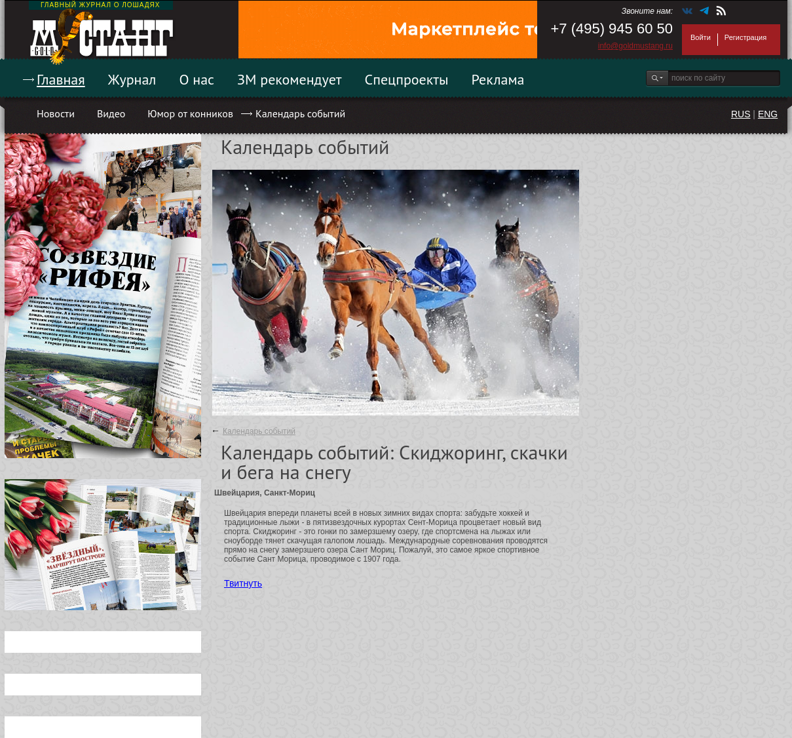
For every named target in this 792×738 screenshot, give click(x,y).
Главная (61, 79)
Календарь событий (300, 113)
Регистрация (745, 37)
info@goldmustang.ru (635, 45)
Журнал (132, 79)
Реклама (498, 79)
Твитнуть (243, 583)
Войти (700, 37)
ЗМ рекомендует (289, 79)
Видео (111, 113)
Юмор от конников (190, 113)
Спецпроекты (407, 79)
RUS (741, 114)
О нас (196, 79)
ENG (768, 114)
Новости (56, 113)
